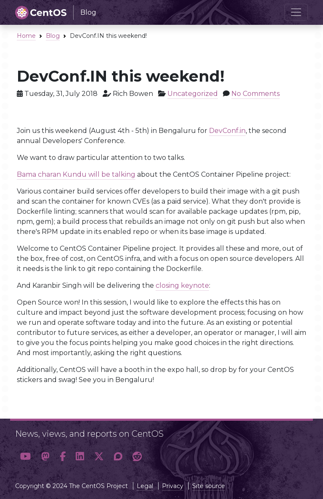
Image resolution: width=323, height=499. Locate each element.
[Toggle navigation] (296, 12)
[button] (25, 456)
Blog (53, 36)
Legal (145, 486)
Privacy (172, 486)
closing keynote (182, 285)
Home (26, 36)
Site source (208, 486)
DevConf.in (227, 131)
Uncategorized (192, 94)
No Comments (255, 94)
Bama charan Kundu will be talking (76, 174)
